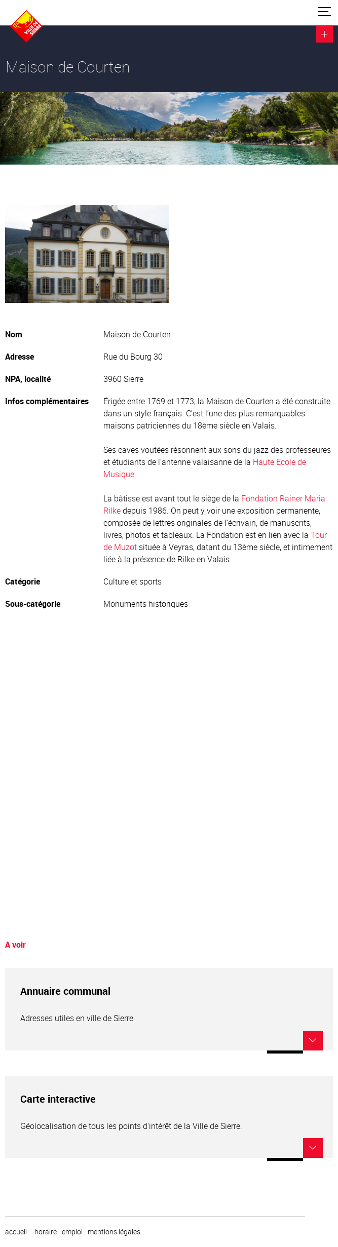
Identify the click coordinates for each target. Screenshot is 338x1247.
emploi (72, 1232)
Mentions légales (114, 1232)
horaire (45, 1232)
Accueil (16, 1232)
